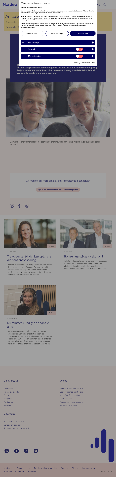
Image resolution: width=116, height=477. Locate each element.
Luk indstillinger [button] (31, 34)
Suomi (40, 7)
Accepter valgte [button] (57, 34)
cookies (66, 25)
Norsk (29, 7)
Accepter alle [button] (83, 34)
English (23, 7)
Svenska (34, 7)
